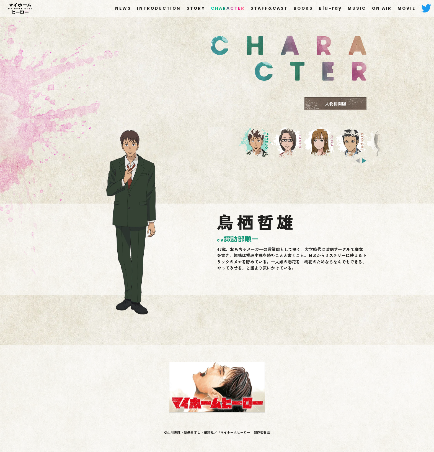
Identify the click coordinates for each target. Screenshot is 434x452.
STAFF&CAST (269, 8)
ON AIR (382, 8)
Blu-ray (330, 8)
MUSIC (357, 8)
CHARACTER (228, 8)
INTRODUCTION (159, 8)
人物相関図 (335, 103)
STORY (196, 8)
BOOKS (303, 8)
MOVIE (406, 8)
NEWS (123, 8)
